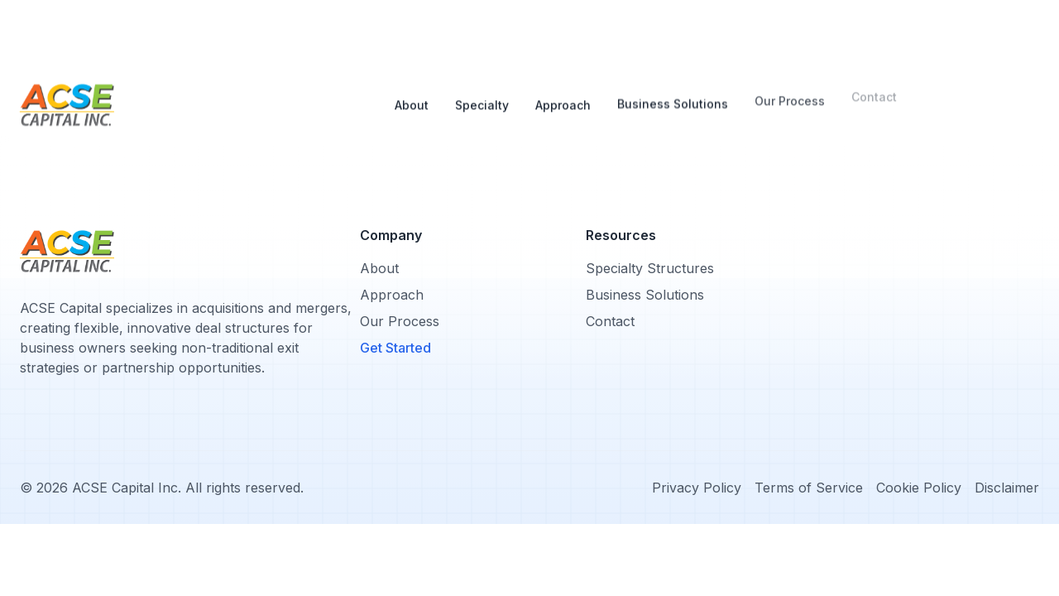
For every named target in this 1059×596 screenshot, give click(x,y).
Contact (610, 321)
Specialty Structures (650, 268)
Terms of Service (809, 487)
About (412, 86)
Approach (563, 81)
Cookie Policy (918, 487)
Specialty (482, 81)
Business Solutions (672, 81)
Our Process (790, 81)
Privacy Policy (696, 487)
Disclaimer (1007, 487)
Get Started (395, 347)
